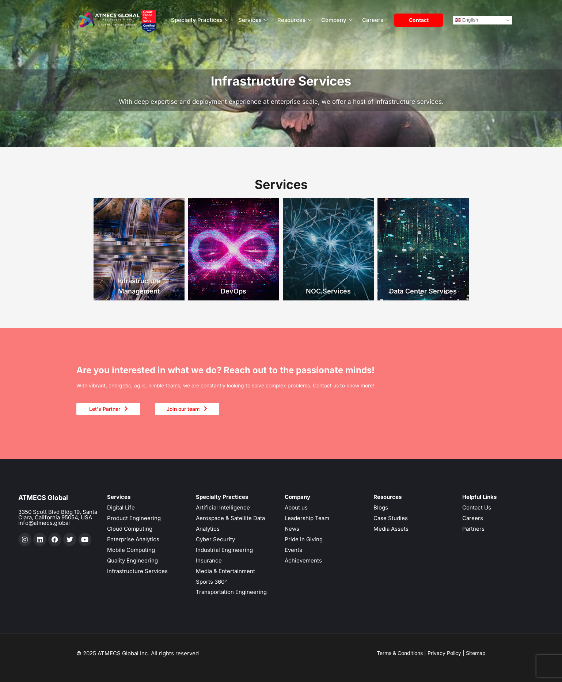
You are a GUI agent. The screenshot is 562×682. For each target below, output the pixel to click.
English (466, 20)
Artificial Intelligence (223, 507)
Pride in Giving (304, 539)
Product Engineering (134, 518)
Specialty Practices (200, 20)
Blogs (380, 507)
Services (253, 20)
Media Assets (391, 528)
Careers (372, 19)
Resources (294, 20)
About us (296, 507)
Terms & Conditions (400, 653)
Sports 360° (211, 581)
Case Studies (390, 518)
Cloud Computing (129, 528)
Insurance (209, 560)
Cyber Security (215, 539)
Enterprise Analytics (133, 539)
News (292, 528)
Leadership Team (307, 518)
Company (337, 20)
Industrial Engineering (224, 549)
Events (293, 549)
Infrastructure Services (137, 571)
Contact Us (476, 507)
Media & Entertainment (225, 571)
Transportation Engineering (231, 591)
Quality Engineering (132, 560)
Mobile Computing (131, 549)
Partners (473, 528)
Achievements (303, 560)
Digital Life (121, 507)
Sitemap (476, 653)
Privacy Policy (444, 653)
